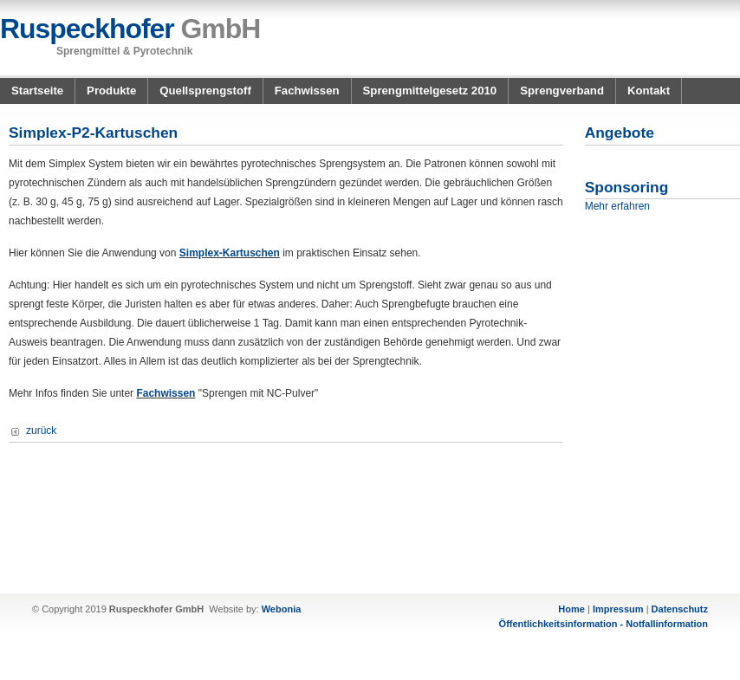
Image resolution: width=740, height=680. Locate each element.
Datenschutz (680, 609)
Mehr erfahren (617, 206)
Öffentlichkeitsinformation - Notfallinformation (603, 623)
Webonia (282, 609)
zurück (41, 430)
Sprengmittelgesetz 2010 (430, 90)
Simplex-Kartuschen (229, 253)
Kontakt (648, 90)
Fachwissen (307, 90)
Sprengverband (562, 90)
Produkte (111, 90)
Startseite (37, 90)
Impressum (618, 609)
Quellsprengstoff (205, 90)
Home (571, 609)
